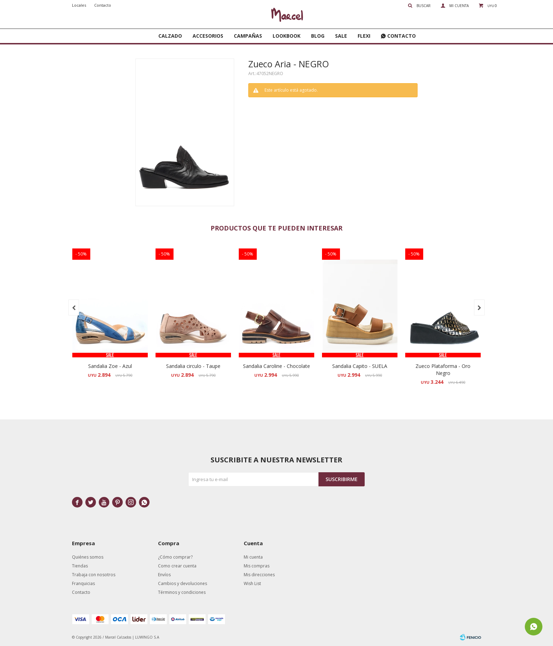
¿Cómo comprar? (175, 557)
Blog (317, 35)
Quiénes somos (87, 557)
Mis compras (256, 566)
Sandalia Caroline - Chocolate (276, 366)
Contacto (401, 35)
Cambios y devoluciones (182, 583)
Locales (79, 5)
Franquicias (83, 583)
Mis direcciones (259, 575)
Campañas (248, 35)
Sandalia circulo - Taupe (193, 366)
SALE (341, 35)
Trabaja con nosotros (93, 575)
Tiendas (80, 566)
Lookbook (286, 35)
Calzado (170, 35)
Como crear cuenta (177, 566)
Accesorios (208, 35)
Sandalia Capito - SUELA (359, 366)
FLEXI (364, 35)
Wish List (252, 583)
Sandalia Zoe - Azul (110, 366)
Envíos (164, 575)
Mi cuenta (253, 557)
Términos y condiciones (182, 592)
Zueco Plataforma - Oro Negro (442, 369)
